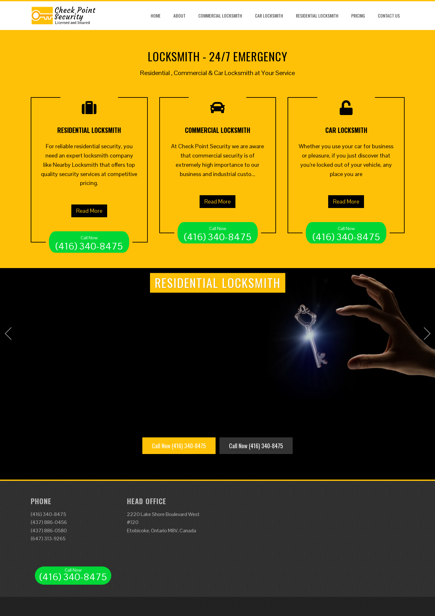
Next (427, 333)
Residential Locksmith (317, 15)
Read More (89, 210)
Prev (8, 333)
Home (156, 15)
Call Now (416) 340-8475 (179, 446)
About (179, 15)
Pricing (358, 15)
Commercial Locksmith (220, 15)
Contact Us (389, 15)
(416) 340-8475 (89, 241)
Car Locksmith (269, 15)
